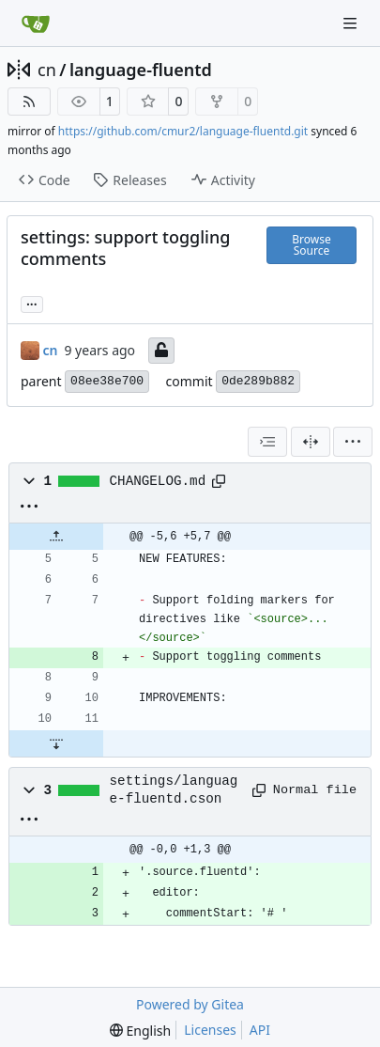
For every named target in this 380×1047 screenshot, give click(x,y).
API (260, 1030)
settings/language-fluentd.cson (174, 789)
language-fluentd (140, 69)
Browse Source (311, 244)
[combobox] (267, 442)
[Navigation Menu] (352, 23)
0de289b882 (258, 381)
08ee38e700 (107, 381)
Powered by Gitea (190, 1004)
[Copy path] (218, 481)
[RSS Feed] (29, 101)
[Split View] (310, 442)
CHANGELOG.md (158, 481)
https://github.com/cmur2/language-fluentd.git (183, 131)
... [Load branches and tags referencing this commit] (32, 302)
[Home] (35, 23)
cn (47, 69)
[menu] (352, 442)
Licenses (210, 1030)
